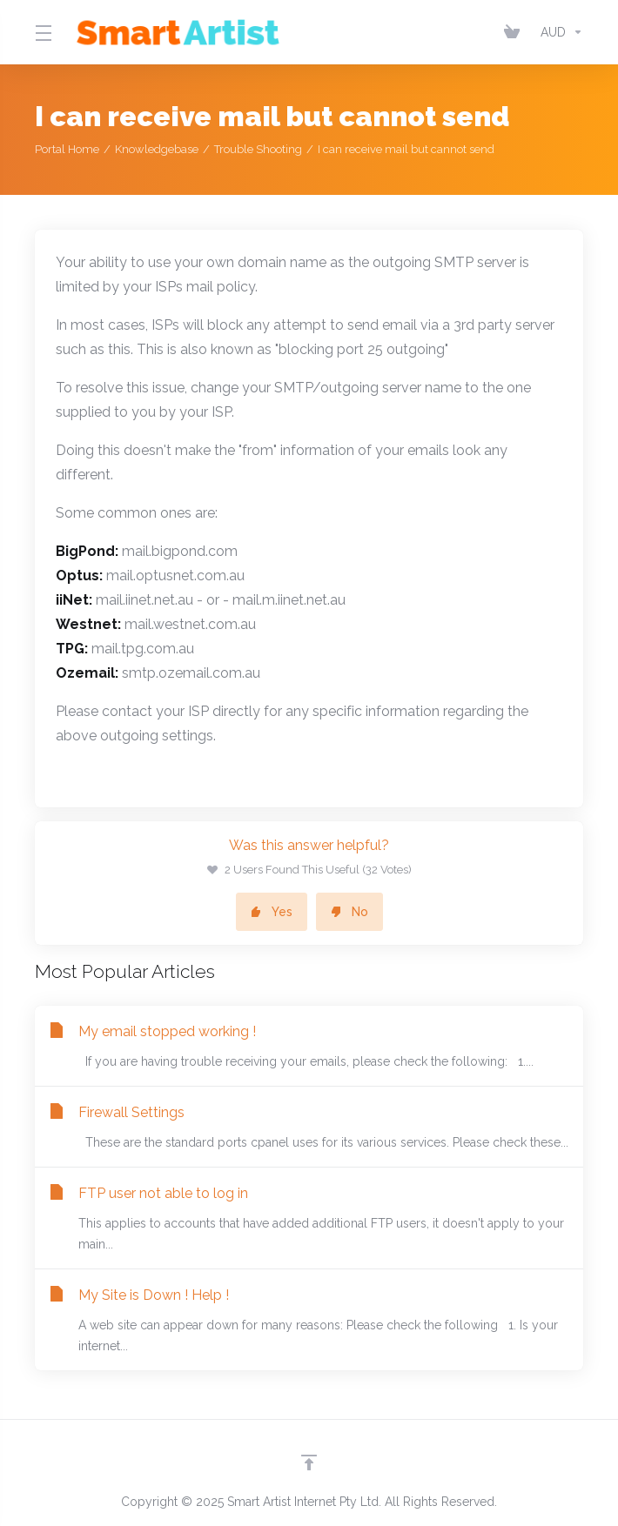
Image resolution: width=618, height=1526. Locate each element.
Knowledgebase (156, 149)
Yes (271, 912)
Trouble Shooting (258, 149)
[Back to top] (309, 1462)
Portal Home (67, 149)
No (349, 912)
